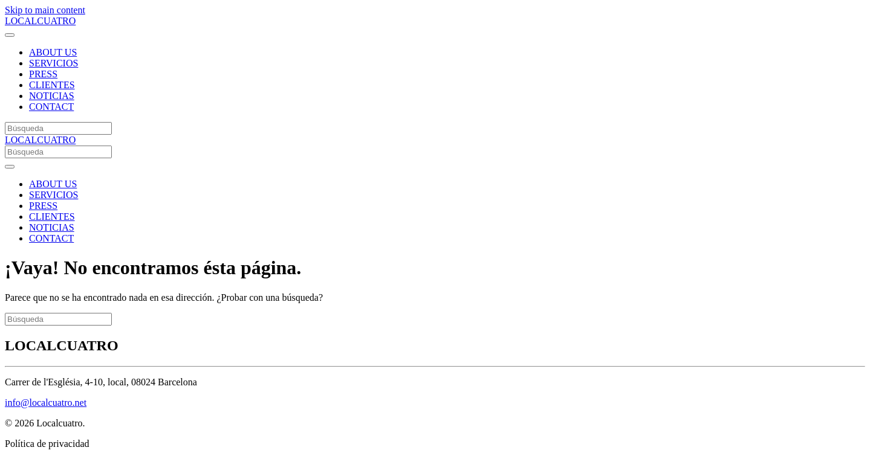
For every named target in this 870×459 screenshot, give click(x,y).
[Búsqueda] (58, 128)
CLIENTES (52, 85)
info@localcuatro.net (45, 402)
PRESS (43, 74)
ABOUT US (53, 52)
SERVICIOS (53, 63)
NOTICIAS (51, 96)
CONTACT (51, 106)
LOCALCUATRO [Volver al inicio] (40, 21)
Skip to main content (45, 10)
